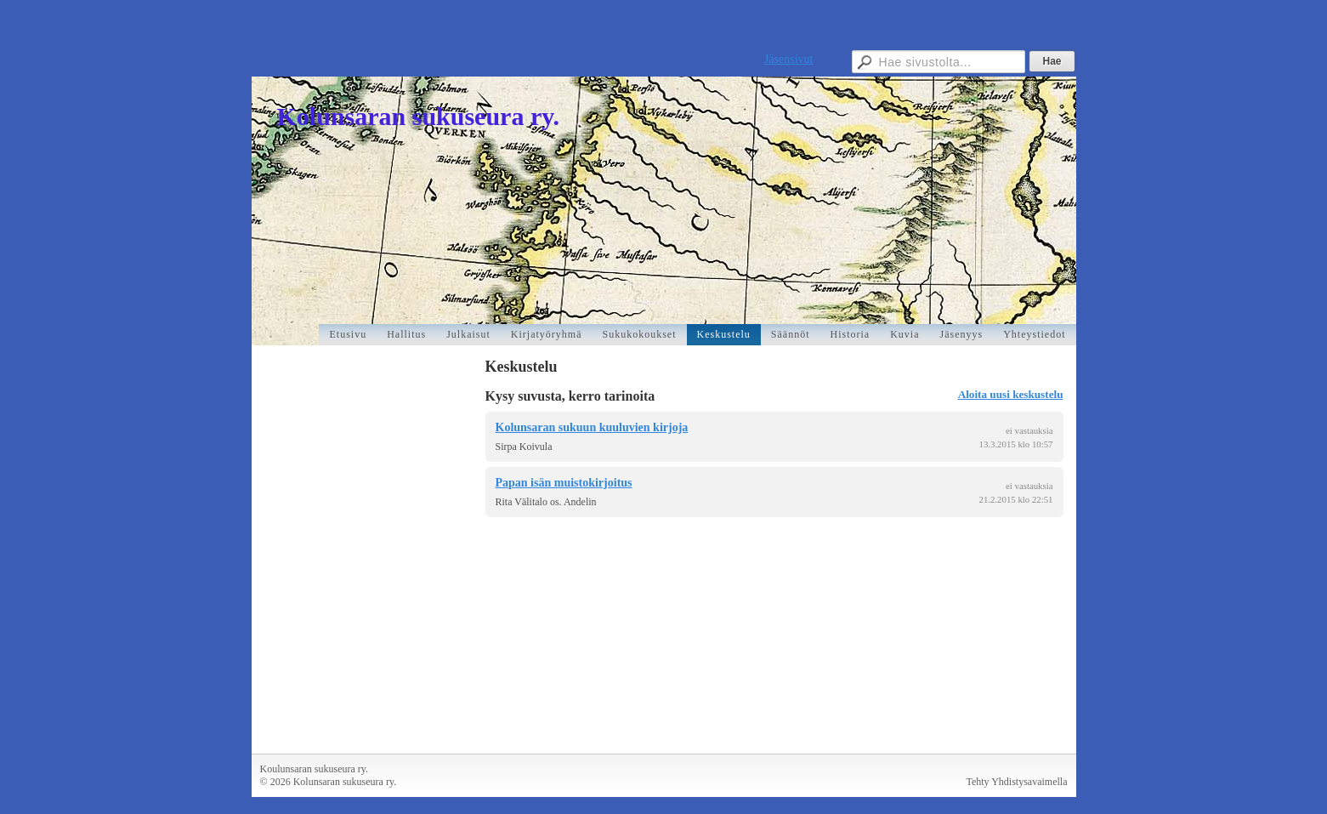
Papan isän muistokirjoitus (564, 482)
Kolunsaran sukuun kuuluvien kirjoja (592, 427)
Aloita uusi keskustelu (1010, 394)
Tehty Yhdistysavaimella (1016, 782)
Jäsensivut (789, 59)
